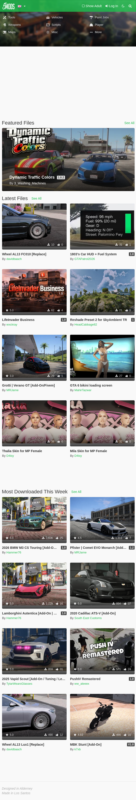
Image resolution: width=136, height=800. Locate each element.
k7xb (77, 749)
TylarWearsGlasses (19, 683)
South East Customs (88, 618)
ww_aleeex (81, 683)
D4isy (10, 455)
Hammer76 (13, 552)
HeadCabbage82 (85, 324)
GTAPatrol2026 (84, 259)
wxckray (11, 324)
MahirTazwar (83, 390)
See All (129, 123)
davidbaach (14, 259)
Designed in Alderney (17, 788)
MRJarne (12, 390)
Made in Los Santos (16, 793)
